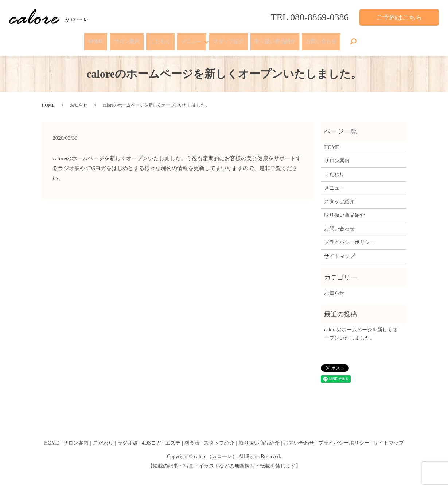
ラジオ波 (127, 438)
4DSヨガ (151, 438)
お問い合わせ (327, 39)
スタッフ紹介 (231, 39)
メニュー (190, 39)
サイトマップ (339, 251)
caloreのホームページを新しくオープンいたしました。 (361, 329)
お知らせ (78, 100)
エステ (172, 438)
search (360, 39)
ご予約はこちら (399, 17)
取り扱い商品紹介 (279, 39)
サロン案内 (122, 39)
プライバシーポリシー (349, 237)
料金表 (192, 438)
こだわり (157, 39)
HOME (89, 39)
